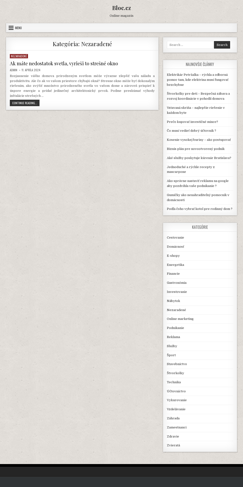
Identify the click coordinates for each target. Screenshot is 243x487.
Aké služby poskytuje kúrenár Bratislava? (199, 158)
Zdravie (173, 436)
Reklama (173, 337)
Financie (173, 273)
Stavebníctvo (177, 364)
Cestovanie (175, 237)
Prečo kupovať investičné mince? (192, 122)
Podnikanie (175, 328)
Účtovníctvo (176, 391)
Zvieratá (173, 445)
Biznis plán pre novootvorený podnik (196, 149)
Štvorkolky (175, 373)
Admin (13, 70)
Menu (18, 27)
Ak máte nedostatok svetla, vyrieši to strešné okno (64, 63)
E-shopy (173, 255)
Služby (172, 346)
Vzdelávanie (176, 409)
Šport (171, 355)
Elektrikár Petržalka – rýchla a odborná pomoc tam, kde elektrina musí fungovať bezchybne (197, 80)
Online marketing (180, 319)
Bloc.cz (121, 7)
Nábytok (173, 301)
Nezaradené (19, 56)
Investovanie (177, 292)
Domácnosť (175, 246)
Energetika (175, 265)
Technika (174, 382)
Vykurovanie (177, 400)
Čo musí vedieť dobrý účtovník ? (191, 130)
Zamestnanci (176, 427)
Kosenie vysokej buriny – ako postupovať (199, 140)
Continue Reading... (26, 103)
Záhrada (173, 418)
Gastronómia (176, 283)
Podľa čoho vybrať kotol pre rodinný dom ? (199, 209)
